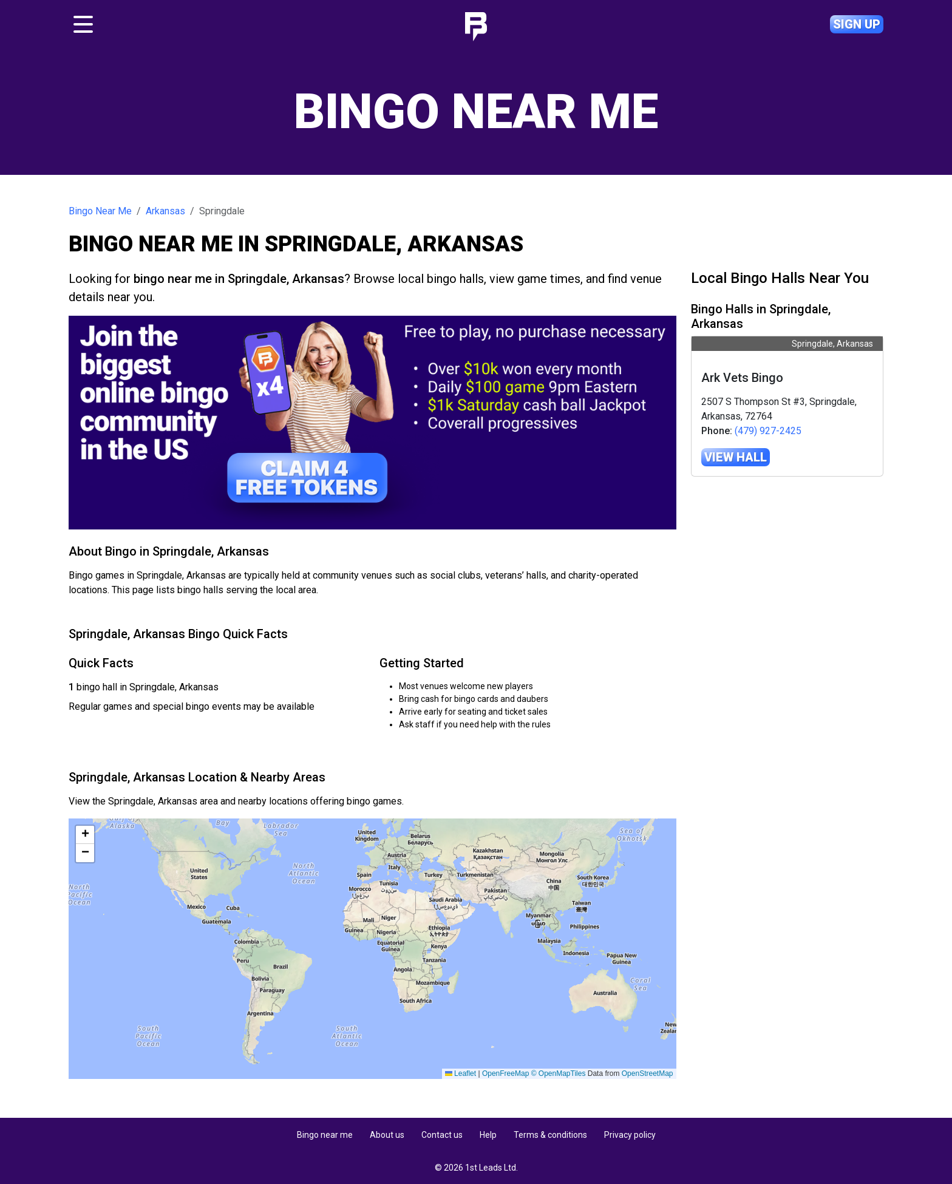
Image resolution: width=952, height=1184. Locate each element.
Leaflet (657, 1073)
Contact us (442, 1135)
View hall (735, 457)
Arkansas (165, 211)
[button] (85, 835)
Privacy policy (630, 1135)
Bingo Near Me (100, 211)
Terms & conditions (550, 1135)
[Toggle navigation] (83, 24)
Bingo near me (325, 1135)
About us (387, 1135)
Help (488, 1135)
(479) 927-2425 (768, 431)
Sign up (856, 24)
